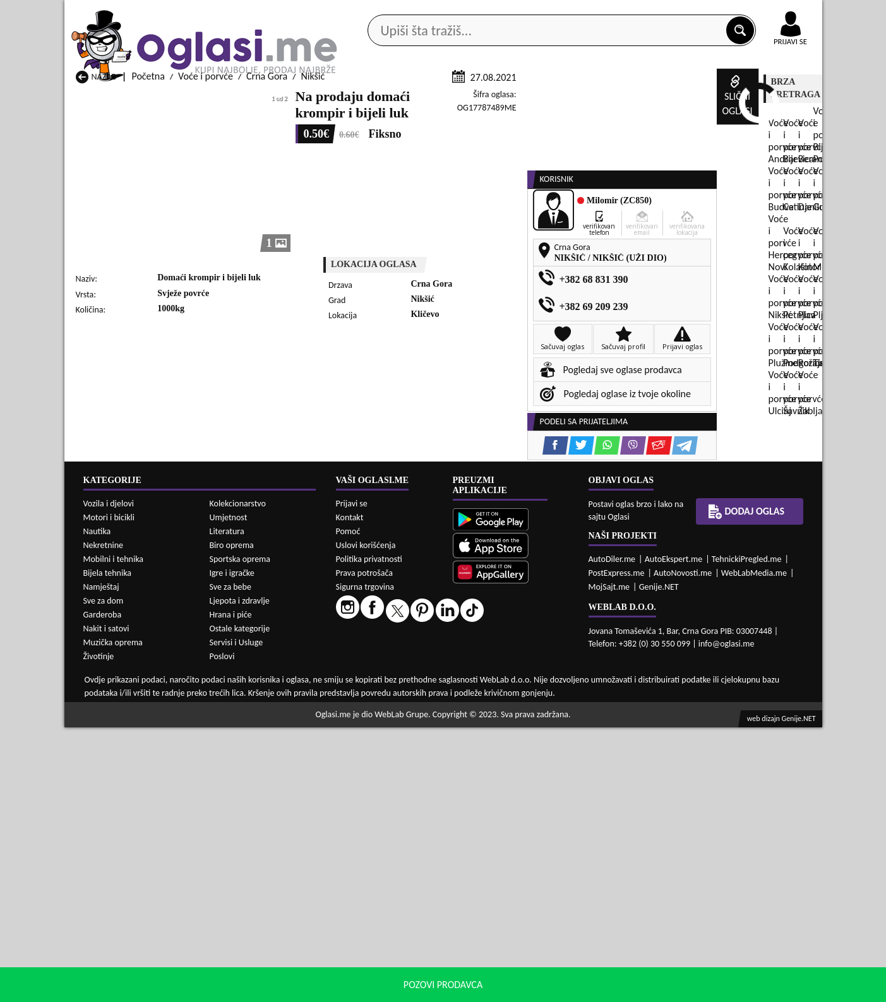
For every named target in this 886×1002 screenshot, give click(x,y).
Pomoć (348, 805)
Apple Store (454, 12)
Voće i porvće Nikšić (116, 695)
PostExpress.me (617, 847)
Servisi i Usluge (236, 917)
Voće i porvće (205, 226)
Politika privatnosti (369, 833)
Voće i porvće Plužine (119, 707)
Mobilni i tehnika (113, 833)
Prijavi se (352, 777)
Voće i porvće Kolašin (255, 683)
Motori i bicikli (109, 792)
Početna (147, 226)
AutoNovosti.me (683, 847)
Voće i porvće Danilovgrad (402, 671)
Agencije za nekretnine (471, 100)
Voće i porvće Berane (391, 659)
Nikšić (313, 226)
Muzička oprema (113, 917)
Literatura (227, 806)
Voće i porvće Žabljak (391, 719)
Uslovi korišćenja (366, 819)
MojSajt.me (609, 861)
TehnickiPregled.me (747, 833)
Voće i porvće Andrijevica (127, 659)
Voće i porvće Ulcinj (116, 719)
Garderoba (102, 889)
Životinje (98, 931)
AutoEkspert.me (674, 833)
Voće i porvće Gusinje (529, 671)
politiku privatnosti (604, 989)
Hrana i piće (231, 889)
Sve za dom (103, 875)
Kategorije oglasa (145, 100)
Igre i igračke (232, 847)
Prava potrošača (364, 847)
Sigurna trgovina (365, 861)
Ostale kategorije (240, 903)
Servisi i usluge (588, 100)
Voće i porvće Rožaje (391, 707)
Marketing (607, 13)
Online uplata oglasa (764, 13)
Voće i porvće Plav (385, 695)
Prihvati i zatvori (692, 989)
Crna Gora (266, 226)
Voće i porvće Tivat (523, 707)
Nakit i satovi (106, 903)
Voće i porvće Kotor (388, 683)
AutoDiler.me (612, 833)
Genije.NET (659, 861)
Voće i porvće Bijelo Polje (536, 659)
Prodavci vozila (355, 100)
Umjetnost (229, 792)
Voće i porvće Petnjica (257, 695)
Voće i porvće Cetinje (255, 671)
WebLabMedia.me (754, 847)
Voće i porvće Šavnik (254, 719)
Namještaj (101, 861)
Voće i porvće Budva (117, 671)
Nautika (97, 806)
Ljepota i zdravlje (240, 875)
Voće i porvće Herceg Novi (129, 683)
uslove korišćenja (534, 989)
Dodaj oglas (783, 100)
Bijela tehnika (107, 847)
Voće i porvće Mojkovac (533, 683)
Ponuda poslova (688, 100)
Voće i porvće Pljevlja (528, 695)
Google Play (373, 12)
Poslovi (222, 931)
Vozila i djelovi (109, 778)
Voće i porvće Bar (247, 659)
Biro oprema (232, 819)
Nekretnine (103, 819)
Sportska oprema (240, 833)
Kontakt (676, 12)
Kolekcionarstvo (238, 778)
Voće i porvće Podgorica (261, 707)
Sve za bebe (230, 861)
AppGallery (533, 13)
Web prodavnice (252, 100)
